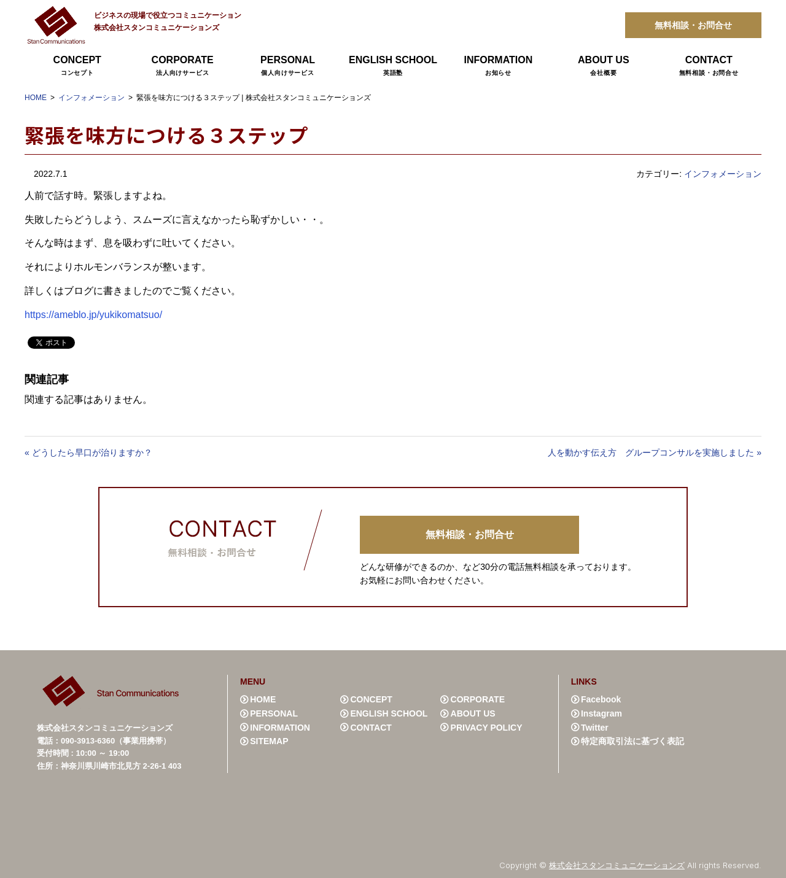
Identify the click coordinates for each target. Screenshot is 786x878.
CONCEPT (77, 66)
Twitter (595, 727)
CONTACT (708, 66)
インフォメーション (91, 97)
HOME (36, 97)
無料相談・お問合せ (693, 25)
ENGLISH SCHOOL (392, 66)
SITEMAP (269, 741)
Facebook (601, 699)
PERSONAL (287, 66)
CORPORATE (182, 66)
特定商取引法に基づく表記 (632, 741)
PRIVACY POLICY (487, 727)
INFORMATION (498, 66)
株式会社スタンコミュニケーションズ (617, 865)
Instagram (601, 713)
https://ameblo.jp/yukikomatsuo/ (93, 314)
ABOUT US (603, 66)
